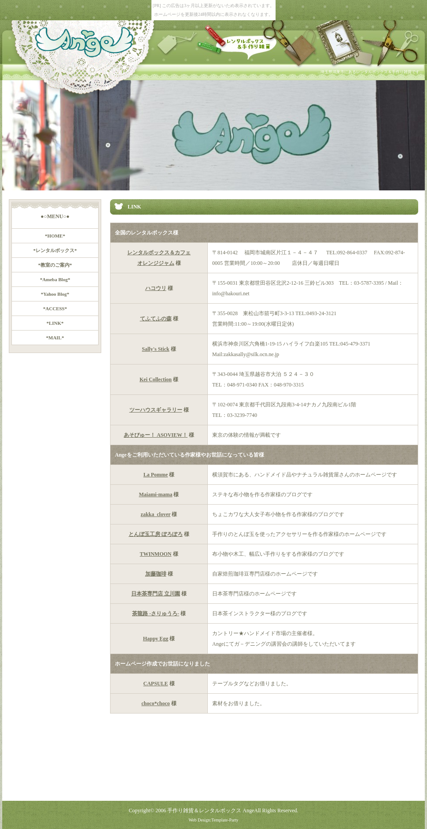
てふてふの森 (156, 319)
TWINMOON (156, 554)
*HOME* (55, 235)
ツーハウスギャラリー (155, 410)
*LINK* (54, 323)
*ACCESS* (55, 308)
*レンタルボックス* (55, 250)
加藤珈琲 (155, 574)
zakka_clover (156, 514)
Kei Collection (156, 379)
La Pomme (156, 475)
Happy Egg (156, 639)
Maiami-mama (156, 494)
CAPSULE (155, 683)
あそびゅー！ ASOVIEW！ (156, 435)
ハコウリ (155, 288)
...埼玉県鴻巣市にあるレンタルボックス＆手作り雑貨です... (370, 72)
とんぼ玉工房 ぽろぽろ (156, 534)
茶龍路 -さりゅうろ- (155, 613)
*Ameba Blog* (55, 279)
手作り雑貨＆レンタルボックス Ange (210, 810)
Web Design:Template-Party (213, 820)
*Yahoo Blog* (55, 294)
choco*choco (155, 703)
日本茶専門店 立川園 (155, 594)
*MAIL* (55, 337)
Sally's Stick (155, 349)
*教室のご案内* (55, 265)
